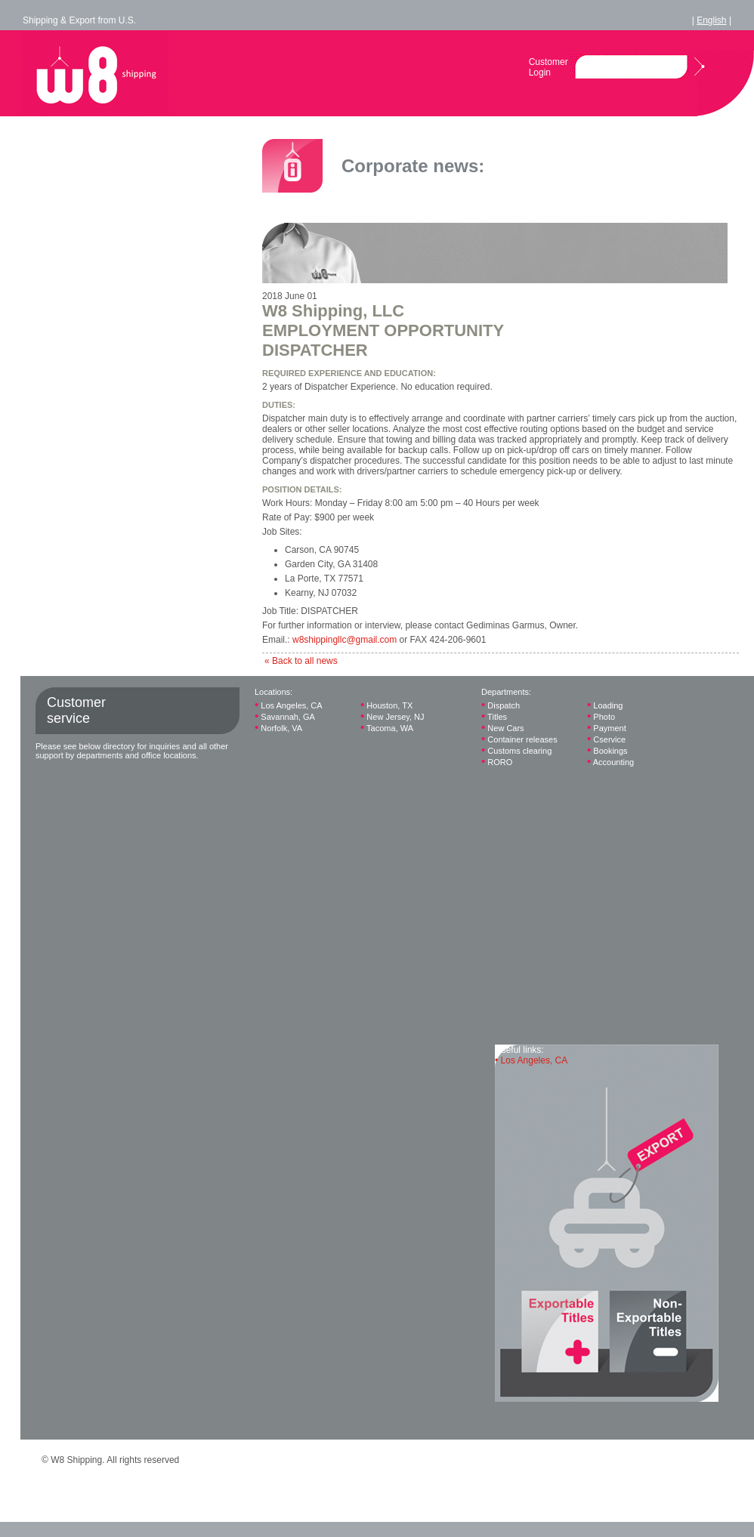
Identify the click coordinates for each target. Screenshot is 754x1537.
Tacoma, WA (386, 728)
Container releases (519, 739)
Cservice (606, 739)
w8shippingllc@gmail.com (344, 639)
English (711, 20)
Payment (606, 728)
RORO (496, 762)
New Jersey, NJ (392, 716)
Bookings (607, 750)
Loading (605, 705)
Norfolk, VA (278, 728)
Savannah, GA (285, 716)
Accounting (610, 762)
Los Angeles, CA (289, 705)
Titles (494, 716)
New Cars (502, 728)
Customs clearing (516, 750)
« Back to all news (301, 661)
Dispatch (500, 705)
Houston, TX (386, 705)
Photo (601, 716)
